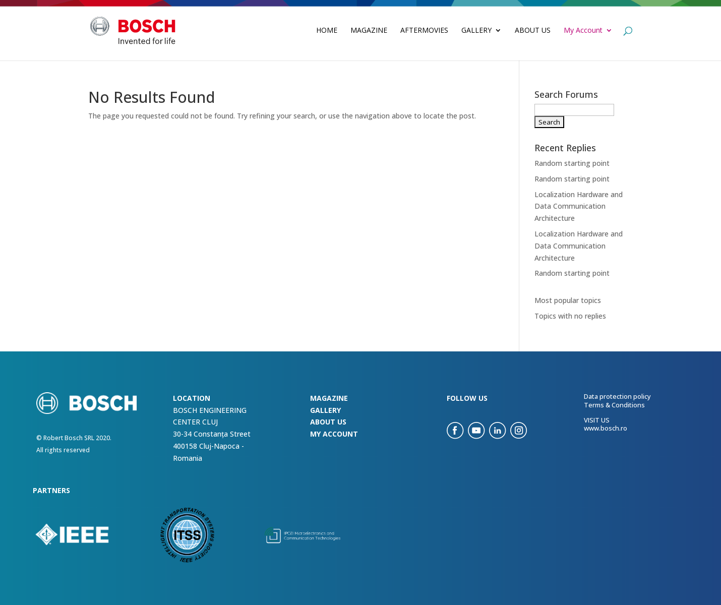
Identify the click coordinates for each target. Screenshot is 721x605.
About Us (533, 31)
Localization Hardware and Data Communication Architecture (578, 206)
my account (334, 434)
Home (326, 31)
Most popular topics (567, 300)
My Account (583, 31)
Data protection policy (617, 396)
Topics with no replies (570, 316)
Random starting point (572, 163)
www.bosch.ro (605, 428)
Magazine (368, 31)
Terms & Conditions (614, 404)
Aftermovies (424, 31)
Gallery (476, 31)
